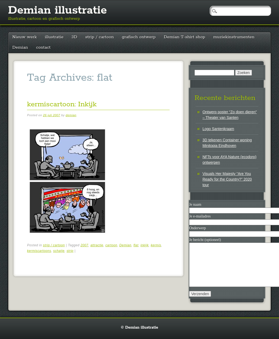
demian (71, 115)
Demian (20, 47)
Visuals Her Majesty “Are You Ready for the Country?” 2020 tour (227, 179)
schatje (58, 251)
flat (135, 245)
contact (43, 47)
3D (74, 37)
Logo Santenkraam (218, 129)
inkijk (144, 245)
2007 (84, 245)
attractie (96, 245)
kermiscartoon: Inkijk (62, 104)
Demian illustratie (57, 10)
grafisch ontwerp (139, 37)
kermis (156, 245)
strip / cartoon (99, 37)
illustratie (54, 37)
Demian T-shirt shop (184, 37)
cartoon (111, 245)
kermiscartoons (39, 251)
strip (70, 251)
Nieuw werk (24, 37)
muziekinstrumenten (233, 37)
